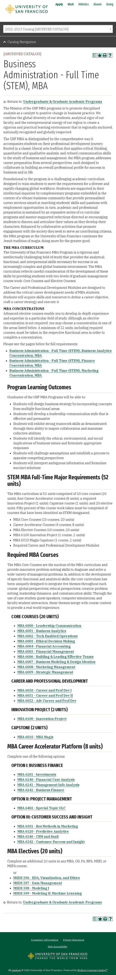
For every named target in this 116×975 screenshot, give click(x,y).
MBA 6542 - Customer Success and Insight (51, 842)
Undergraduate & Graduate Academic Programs (62, 102)
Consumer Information (44, 939)
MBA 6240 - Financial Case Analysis (46, 780)
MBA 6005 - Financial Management (45, 651)
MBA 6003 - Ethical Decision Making (46, 641)
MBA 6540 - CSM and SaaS (38, 837)
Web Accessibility (57, 946)
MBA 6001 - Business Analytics (41, 631)
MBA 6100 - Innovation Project (41, 719)
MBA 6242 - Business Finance (40, 790)
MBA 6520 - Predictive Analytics (43, 831)
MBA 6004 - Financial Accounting (44, 646)
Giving (109, 4)
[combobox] (58, 29)
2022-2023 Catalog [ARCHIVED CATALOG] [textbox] (36, 29)
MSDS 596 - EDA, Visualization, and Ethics (46, 878)
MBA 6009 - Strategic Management (45, 672)
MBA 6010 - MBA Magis (35, 737)
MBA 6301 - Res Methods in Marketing (47, 826)
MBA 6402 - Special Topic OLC (41, 808)
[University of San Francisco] (26, 14)
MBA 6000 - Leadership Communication (49, 626)
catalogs (16, 970)
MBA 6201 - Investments (36, 774)
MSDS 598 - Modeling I (31, 888)
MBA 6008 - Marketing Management (46, 667)
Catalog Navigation (22, 42)
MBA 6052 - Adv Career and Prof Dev (46, 701)
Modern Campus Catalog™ (92, 970)
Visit (71, 4)
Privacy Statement (73, 939)
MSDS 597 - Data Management (37, 883)
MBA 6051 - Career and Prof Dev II (45, 695)
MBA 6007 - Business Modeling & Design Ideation (56, 662)
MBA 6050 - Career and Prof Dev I (44, 690)
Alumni (97, 4)
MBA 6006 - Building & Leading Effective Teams (55, 657)
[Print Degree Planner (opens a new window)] (94, 55)
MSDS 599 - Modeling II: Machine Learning (47, 893)
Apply (59, 4)
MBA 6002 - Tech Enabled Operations (47, 636)
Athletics (83, 4)
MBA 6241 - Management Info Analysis (48, 785)
